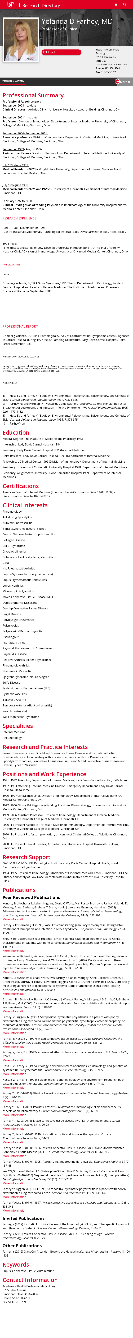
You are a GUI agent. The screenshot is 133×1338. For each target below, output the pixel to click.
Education (32, 80)
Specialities (82, 80)
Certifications (47, 80)
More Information (14, 919)
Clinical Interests (66, 80)
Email (51, 52)
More (125, 82)
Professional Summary (13, 80)
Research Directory (41, 5)
